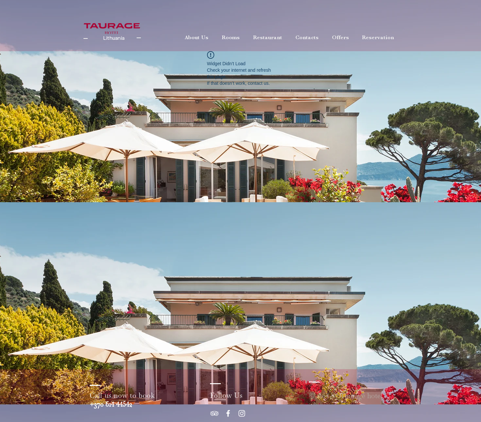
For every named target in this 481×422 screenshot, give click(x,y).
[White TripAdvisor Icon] (214, 413)
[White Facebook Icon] (228, 413)
